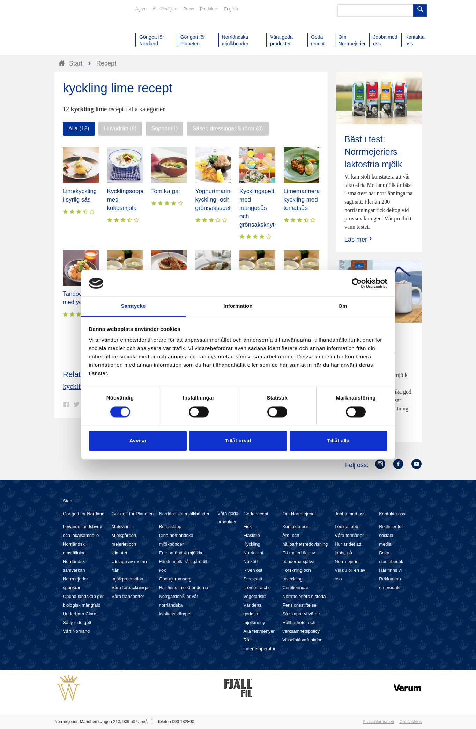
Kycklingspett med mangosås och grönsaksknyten (260, 208)
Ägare (141, 9)
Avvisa (137, 441)
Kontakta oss (295, 526)
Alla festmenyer (259, 631)
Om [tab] (342, 306)
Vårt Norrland (76, 631)
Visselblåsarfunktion (302, 640)
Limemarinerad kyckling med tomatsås (303, 199)
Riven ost (252, 570)
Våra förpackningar (131, 587)
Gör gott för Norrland (83, 513)
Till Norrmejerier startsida (81, 31)
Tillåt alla (338, 441)
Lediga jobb (346, 526)
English (231, 9)
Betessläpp (170, 526)
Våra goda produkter (227, 517)
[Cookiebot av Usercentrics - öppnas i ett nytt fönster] (356, 283)
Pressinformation (378, 721)
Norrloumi (253, 552)
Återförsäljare (165, 9)
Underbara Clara (79, 613)
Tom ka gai (165, 191)
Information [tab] (238, 306)
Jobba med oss (350, 513)
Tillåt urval (238, 441)
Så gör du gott (77, 622)
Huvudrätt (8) (120, 128)
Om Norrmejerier (299, 513)
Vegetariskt (254, 596)
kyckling (75, 386)
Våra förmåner (349, 535)
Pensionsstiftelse (299, 605)
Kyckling (251, 544)
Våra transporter (128, 596)
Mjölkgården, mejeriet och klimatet (124, 544)
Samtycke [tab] (133, 306)
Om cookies (411, 721)
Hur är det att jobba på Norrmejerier (348, 552)
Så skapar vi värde (301, 613)
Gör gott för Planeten (133, 513)
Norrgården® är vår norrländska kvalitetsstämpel (178, 605)
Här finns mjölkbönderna (183, 587)
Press (188, 9)
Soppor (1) (164, 128)
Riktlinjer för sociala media (391, 535)
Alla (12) (78, 128)
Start (67, 500)
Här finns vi (390, 570)
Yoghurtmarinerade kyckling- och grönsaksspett (220, 199)
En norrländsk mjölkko (181, 552)
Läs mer (358, 239)
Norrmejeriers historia (304, 596)
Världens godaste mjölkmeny (254, 613)
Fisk (247, 526)
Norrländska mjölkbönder (184, 513)
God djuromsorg (175, 579)
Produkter (209, 9)
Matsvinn (121, 526)
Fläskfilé (251, 535)
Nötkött (250, 561)
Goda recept (255, 513)
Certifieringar (295, 587)
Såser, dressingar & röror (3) (228, 128)
